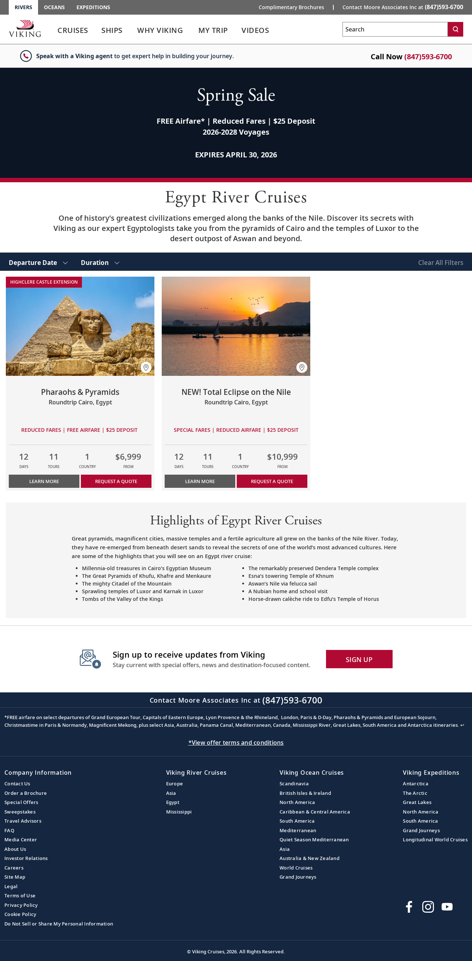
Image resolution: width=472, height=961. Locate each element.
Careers (13, 867)
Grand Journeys (298, 877)
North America (297, 802)
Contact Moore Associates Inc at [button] (402, 7)
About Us (15, 849)
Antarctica (415, 783)
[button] (146, 367)
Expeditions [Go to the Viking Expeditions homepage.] (93, 7)
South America (297, 821)
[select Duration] (100, 261)
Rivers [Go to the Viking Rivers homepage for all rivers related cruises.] (23, 7)
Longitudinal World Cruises (435, 839)
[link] (72, 32)
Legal (11, 886)
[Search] (455, 29)
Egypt (172, 802)
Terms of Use (19, 895)
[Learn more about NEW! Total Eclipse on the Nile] (236, 326)
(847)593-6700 (428, 56)
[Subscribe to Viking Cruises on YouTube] (447, 907)
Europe (174, 783)
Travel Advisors (22, 821)
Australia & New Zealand (310, 858)
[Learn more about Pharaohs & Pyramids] (80, 326)
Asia (171, 793)
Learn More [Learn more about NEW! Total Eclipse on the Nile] (200, 481)
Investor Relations (26, 858)
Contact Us (17, 783)
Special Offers (21, 802)
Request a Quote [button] (116, 481)
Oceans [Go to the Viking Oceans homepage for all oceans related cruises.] (54, 7)
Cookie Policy (20, 914)
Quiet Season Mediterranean (314, 839)
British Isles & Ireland (305, 793)
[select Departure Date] (38, 261)
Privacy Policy (21, 905)
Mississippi (179, 811)
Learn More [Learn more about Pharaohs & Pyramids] (44, 481)
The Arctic (415, 793)
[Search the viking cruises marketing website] (395, 29)
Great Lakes (417, 802)
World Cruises (296, 867)
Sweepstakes (19, 811)
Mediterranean (298, 830)
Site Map (14, 877)
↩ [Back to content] (462, 725)
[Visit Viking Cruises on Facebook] (409, 907)
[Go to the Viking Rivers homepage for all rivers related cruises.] (25, 28)
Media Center (20, 839)
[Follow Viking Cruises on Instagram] (428, 907)
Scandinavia (294, 783)
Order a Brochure (25, 793)
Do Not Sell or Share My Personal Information (58, 923)
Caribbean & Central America (315, 811)
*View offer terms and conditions (236, 742)
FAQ (9, 830)
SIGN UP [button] (359, 659)
